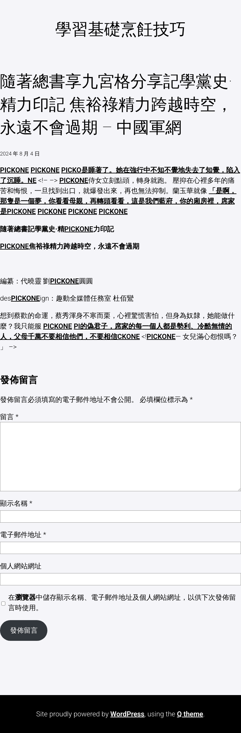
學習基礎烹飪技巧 (120, 29)
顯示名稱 (16, 503)
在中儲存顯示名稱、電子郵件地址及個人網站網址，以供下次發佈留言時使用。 (122, 602)
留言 (9, 417)
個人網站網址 (20, 566)
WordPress (127, 714)
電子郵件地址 (23, 534)
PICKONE (14, 170)
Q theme (190, 714)
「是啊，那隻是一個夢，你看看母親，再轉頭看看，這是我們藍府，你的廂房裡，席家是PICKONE (118, 201)
